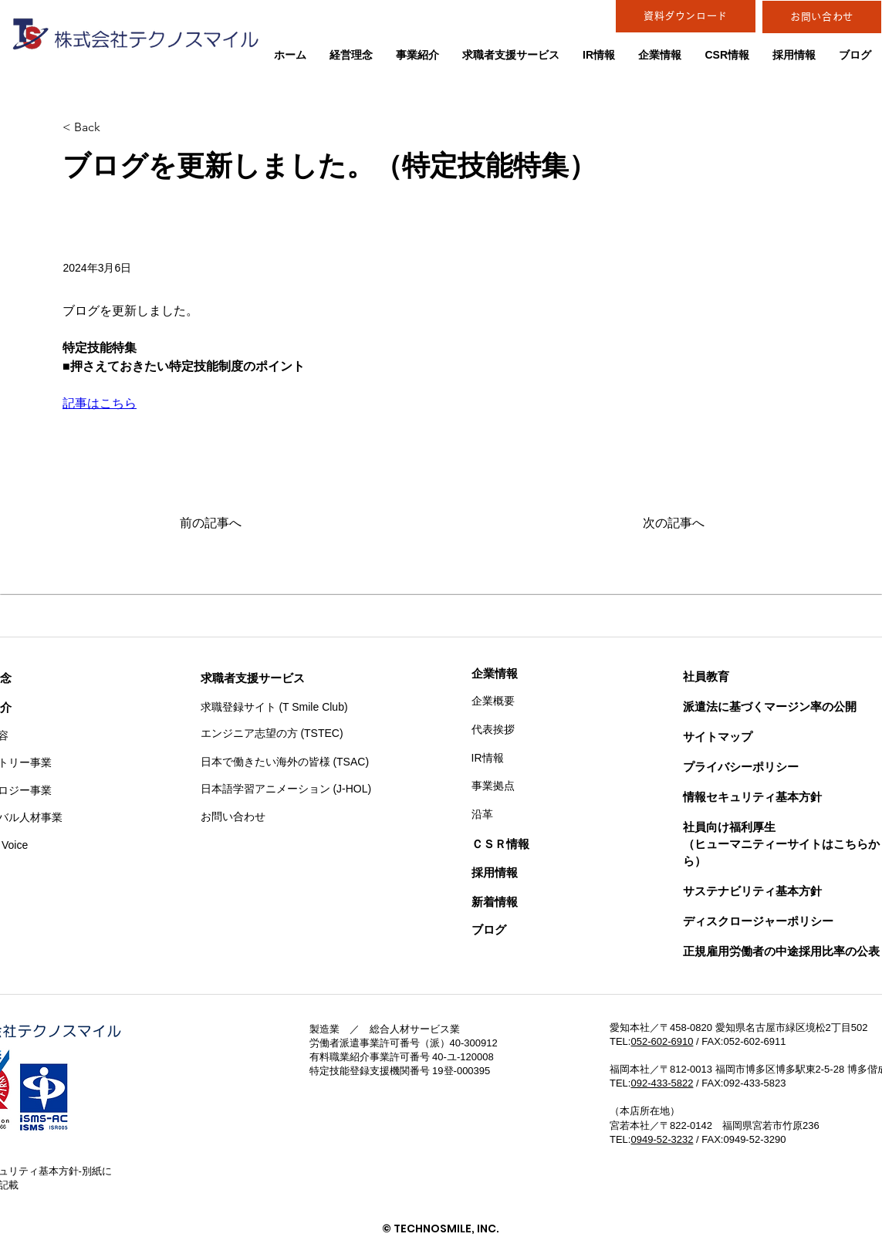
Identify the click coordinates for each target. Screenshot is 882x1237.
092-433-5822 (661, 1083)
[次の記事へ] (666, 524)
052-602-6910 (661, 1041)
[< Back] (113, 128)
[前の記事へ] (231, 524)
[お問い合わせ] (821, 17)
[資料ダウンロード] (685, 16)
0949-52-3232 (661, 1139)
